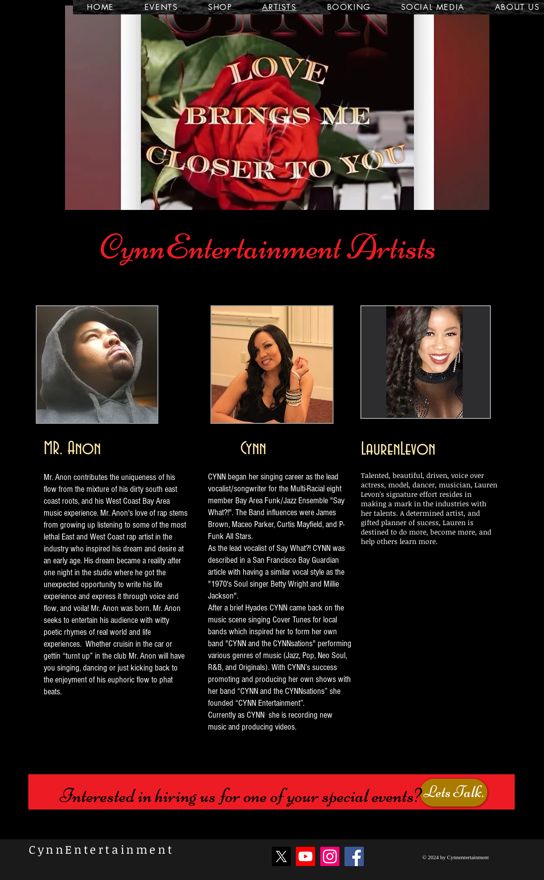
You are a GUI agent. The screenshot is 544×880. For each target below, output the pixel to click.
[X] (281, 856)
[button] (277, 107)
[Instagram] (330, 856)
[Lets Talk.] (453, 793)
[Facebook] (354, 856)
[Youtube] (305, 856)
